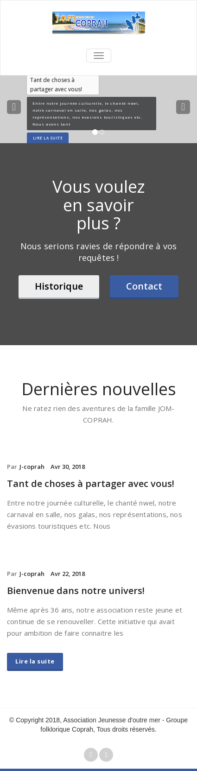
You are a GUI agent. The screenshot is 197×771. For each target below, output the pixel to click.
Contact (144, 286)
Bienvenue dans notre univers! (76, 590)
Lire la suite (35, 661)
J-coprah (31, 466)
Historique (59, 286)
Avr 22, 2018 (68, 573)
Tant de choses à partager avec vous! (90, 483)
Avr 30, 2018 (68, 466)
